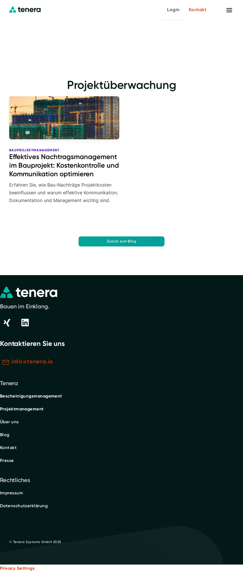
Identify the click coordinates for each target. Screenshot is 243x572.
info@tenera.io (32, 361)
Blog (4, 434)
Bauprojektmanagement (34, 150)
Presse (7, 460)
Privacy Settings (17, 568)
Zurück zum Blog (121, 241)
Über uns (9, 421)
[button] (229, 10)
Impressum (11, 492)
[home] (25, 9)
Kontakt (198, 9)
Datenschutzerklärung (24, 505)
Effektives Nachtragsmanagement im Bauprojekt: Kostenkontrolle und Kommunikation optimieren (64, 165)
